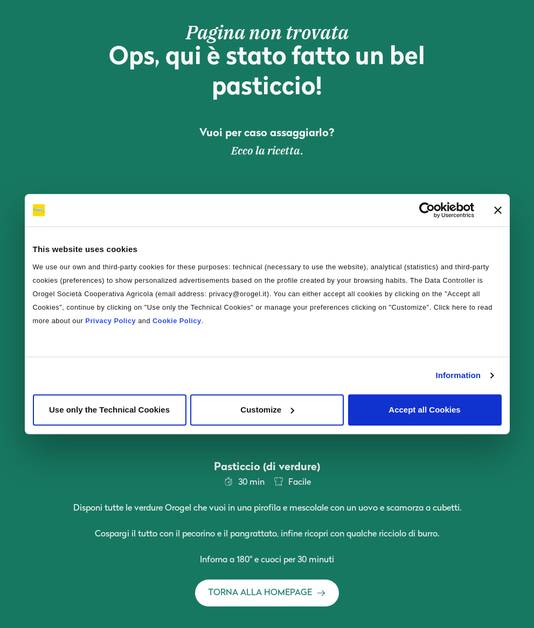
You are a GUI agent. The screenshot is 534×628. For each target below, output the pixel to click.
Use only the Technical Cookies (109, 409)
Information (458, 375)
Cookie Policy (176, 321)
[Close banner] (498, 210)
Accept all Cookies (424, 409)
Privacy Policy (110, 321)
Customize (267, 409)
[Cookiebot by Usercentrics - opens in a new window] (427, 210)
